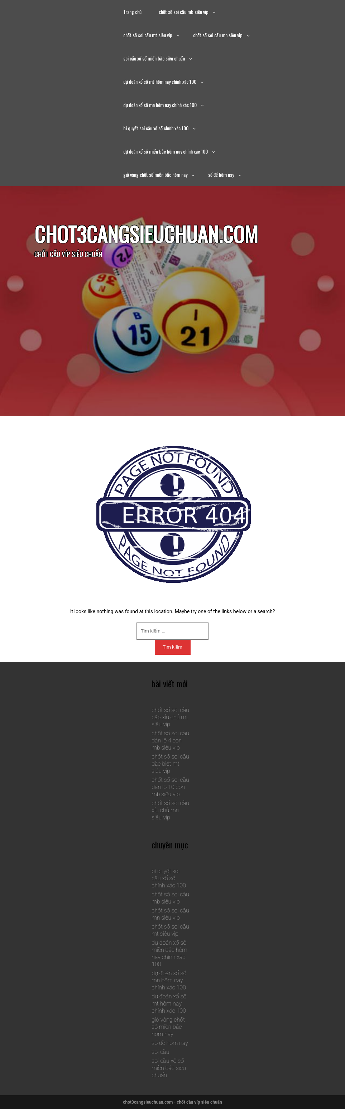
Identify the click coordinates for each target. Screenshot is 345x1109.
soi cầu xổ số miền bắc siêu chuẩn (154, 58)
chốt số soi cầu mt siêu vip (147, 35)
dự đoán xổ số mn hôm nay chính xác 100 (160, 104)
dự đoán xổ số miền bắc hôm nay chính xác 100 (165, 151)
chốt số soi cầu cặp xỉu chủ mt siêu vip (170, 717)
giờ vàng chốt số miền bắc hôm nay (155, 174)
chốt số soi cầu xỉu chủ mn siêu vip (170, 810)
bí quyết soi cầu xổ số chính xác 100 (155, 128)
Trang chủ (132, 11)
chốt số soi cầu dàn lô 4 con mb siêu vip (170, 740)
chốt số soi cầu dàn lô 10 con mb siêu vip (170, 787)
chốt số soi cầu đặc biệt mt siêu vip (170, 763)
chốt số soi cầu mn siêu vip (218, 35)
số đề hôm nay (221, 174)
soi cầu (160, 1052)
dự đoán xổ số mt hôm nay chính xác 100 (159, 81)
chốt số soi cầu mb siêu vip (184, 11)
